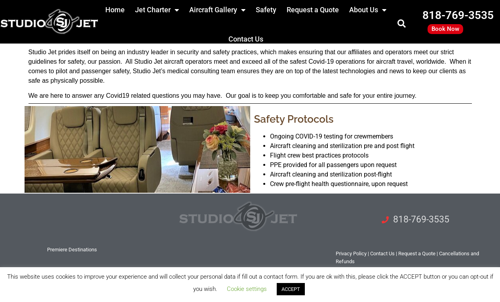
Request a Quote (416, 253)
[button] (402, 24)
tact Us (382, 253)
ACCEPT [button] (290, 289)
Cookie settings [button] (247, 289)
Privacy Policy (351, 253)
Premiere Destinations (72, 250)
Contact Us (245, 39)
